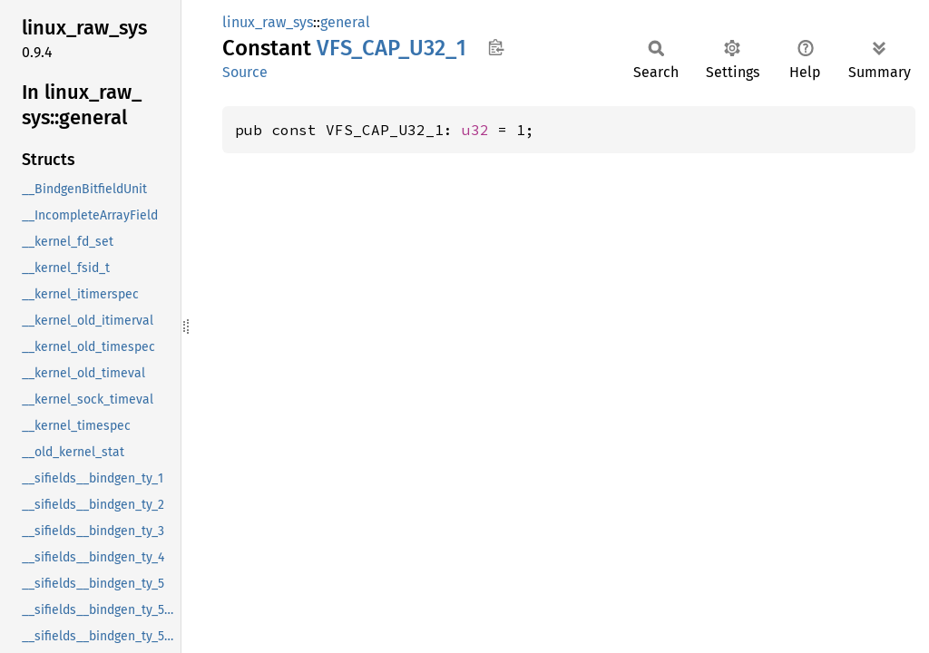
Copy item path (496, 47)
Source (245, 72)
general (345, 22)
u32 (475, 130)
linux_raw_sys (267, 22)
